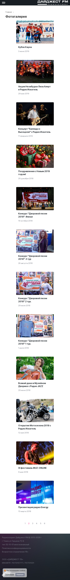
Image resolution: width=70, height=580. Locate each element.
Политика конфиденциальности (16, 548)
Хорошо (20, 574)
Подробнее (9, 574)
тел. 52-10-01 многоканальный (15, 544)
